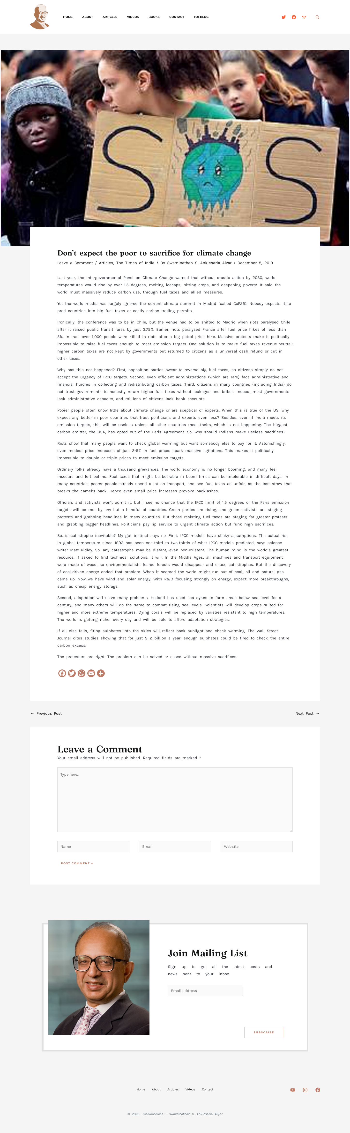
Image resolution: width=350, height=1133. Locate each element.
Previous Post (46, 713)
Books (136, 17)
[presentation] (204, 1015)
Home (66, 17)
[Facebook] (294, 17)
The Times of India (135, 262)
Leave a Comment (75, 262)
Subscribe (263, 1037)
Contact (155, 17)
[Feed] (304, 17)
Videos (119, 17)
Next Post (307, 713)
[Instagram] (305, 1094)
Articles (100, 17)
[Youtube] (292, 1094)
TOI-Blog (176, 17)
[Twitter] (284, 17)
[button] (317, 17)
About (81, 17)
